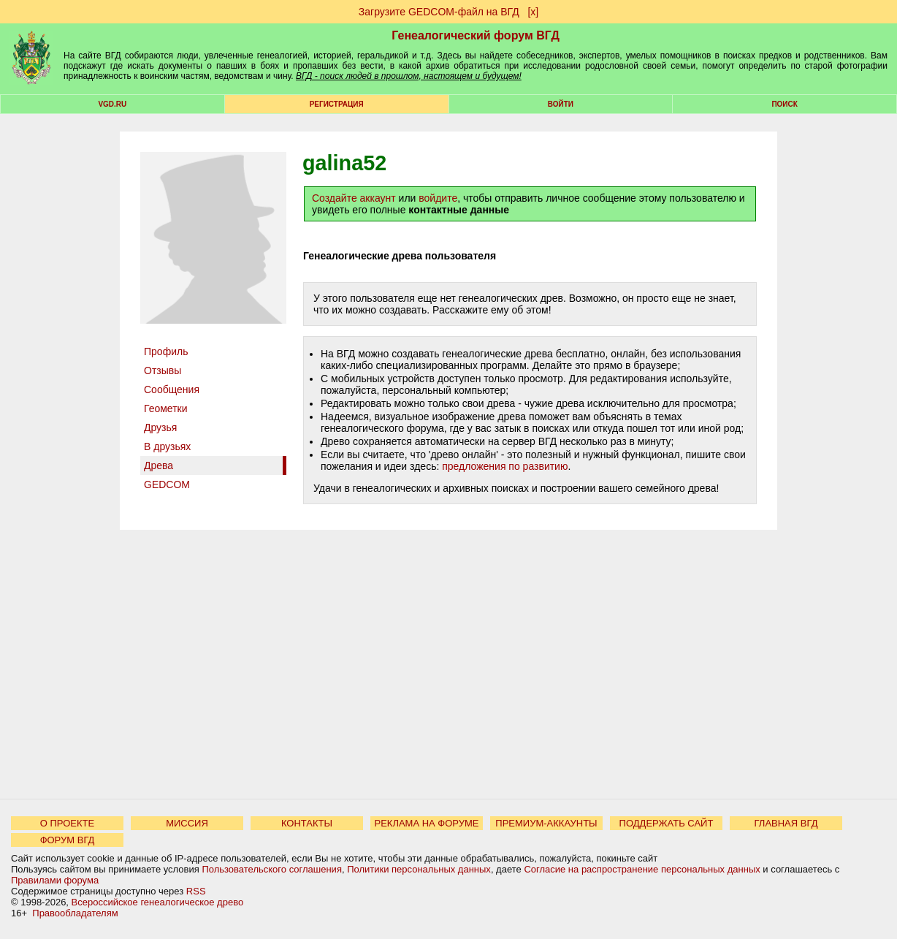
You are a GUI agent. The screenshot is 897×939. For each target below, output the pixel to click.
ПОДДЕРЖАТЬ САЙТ (666, 823)
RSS (196, 891)
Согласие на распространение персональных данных (642, 869)
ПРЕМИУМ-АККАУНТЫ (546, 823)
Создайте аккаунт (354, 198)
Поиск (784, 104)
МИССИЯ (187, 823)
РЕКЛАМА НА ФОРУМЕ (426, 823)
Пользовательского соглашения (272, 869)
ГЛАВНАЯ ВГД (786, 823)
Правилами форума (55, 880)
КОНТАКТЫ (306, 823)
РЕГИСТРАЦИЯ (337, 104)
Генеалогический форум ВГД (476, 35)
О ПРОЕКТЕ (67, 823)
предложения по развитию (505, 466)
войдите (438, 198)
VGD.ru (112, 104)
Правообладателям (75, 913)
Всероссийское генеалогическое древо (158, 902)
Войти (560, 104)
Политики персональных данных (419, 869)
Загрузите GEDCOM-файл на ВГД (439, 12)
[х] (532, 12)
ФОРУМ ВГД (67, 840)
